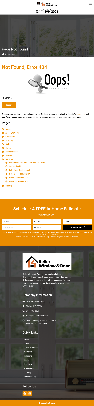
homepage (80, 114)
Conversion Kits (16, 166)
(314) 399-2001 (47, 11)
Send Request (77, 227)
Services (9, 159)
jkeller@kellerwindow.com (37, 315)
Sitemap (9, 185)
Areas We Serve (12, 132)
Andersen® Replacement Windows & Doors (28, 162)
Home (8, 148)
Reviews (9, 155)
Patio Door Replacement (19, 173)
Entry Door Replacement (19, 170)
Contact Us (10, 136)
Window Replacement (18, 177)
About (8, 129)
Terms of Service (69, 237)
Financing (9, 140)
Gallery (8, 144)
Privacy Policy (12, 151)
